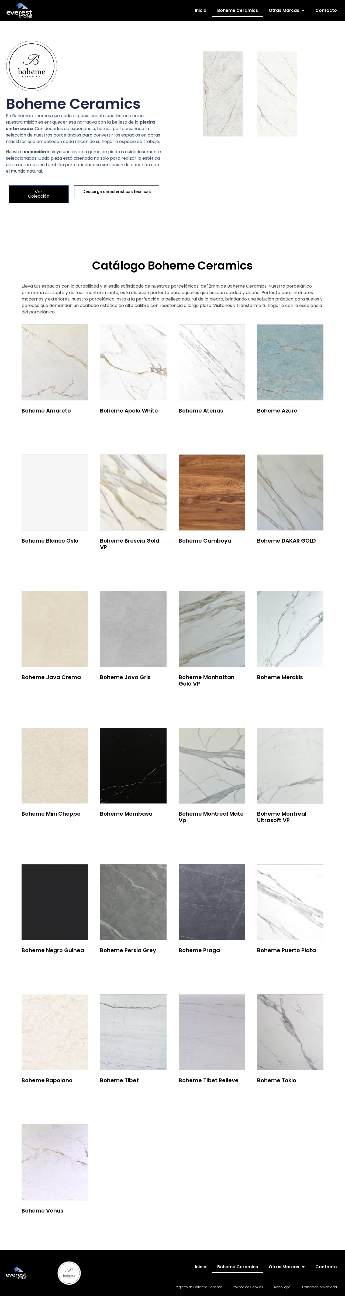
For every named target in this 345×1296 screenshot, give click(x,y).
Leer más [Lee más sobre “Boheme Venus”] (35, 1225)
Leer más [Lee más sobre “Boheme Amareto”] (35, 425)
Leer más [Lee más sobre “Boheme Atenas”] (192, 425)
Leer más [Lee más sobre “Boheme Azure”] (270, 425)
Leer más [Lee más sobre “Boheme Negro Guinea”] (35, 965)
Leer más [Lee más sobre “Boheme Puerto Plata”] (270, 965)
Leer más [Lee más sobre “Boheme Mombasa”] (113, 828)
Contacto (326, 10)
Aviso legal (282, 1287)
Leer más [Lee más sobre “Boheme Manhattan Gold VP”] (192, 698)
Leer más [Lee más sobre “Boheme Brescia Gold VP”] (113, 562)
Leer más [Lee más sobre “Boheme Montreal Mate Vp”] (192, 835)
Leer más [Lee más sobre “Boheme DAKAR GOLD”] (270, 555)
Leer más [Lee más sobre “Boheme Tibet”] (113, 1095)
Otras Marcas (287, 10)
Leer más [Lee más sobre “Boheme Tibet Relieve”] (192, 1095)
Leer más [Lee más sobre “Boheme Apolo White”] (113, 425)
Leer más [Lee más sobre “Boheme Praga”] (192, 965)
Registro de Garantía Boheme (198, 1287)
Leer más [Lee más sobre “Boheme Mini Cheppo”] (35, 828)
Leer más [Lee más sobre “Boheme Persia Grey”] (113, 965)
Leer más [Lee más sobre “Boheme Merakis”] (270, 692)
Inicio (200, 10)
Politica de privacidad (319, 1287)
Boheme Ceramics (237, 10)
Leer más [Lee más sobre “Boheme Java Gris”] (113, 692)
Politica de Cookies (248, 1287)
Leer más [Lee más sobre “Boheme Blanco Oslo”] (35, 555)
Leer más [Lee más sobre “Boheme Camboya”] (192, 555)
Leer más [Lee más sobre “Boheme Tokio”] (270, 1095)
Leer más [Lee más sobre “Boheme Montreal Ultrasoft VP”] (270, 835)
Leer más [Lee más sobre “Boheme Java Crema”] (35, 692)
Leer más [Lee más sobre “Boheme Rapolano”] (35, 1095)
